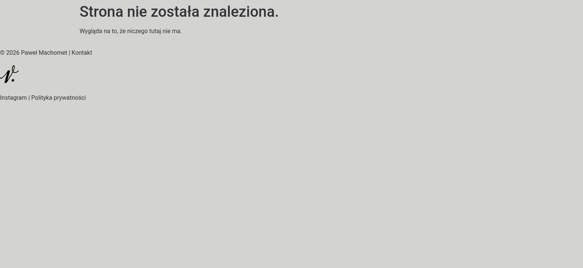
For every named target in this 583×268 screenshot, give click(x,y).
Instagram (13, 97)
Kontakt (82, 52)
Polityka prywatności (58, 97)
